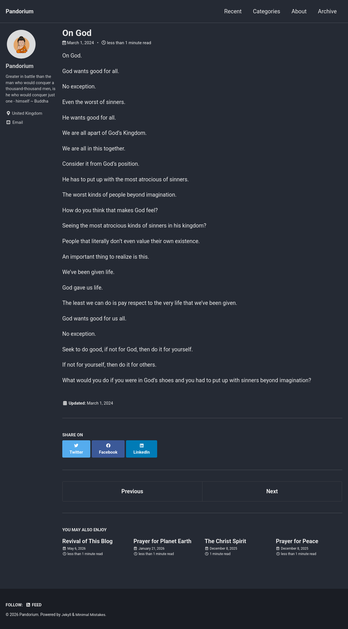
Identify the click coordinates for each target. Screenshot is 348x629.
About (299, 11)
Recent (233, 11)
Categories (266, 11)
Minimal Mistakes (91, 614)
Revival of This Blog (87, 544)
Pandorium (19, 11)
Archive (327, 11)
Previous (132, 494)
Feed (34, 604)
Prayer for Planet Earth (162, 544)
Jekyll (66, 614)
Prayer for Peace (297, 544)
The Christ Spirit (225, 544)
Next (272, 494)
